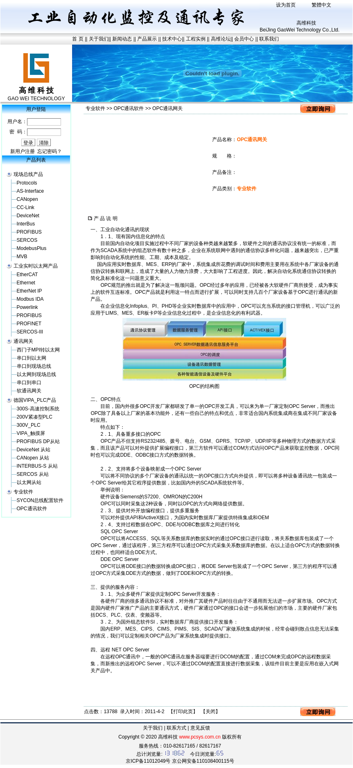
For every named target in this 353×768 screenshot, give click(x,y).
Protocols (27, 183)
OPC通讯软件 (32, 508)
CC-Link (25, 207)
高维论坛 (221, 39)
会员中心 (244, 39)
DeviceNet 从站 (34, 450)
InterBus (26, 224)
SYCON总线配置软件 (40, 500)
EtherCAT (27, 274)
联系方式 (176, 728)
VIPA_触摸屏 (31, 433)
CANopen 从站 (33, 458)
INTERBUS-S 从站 (37, 466)
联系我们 (269, 39)
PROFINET (29, 324)
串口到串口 (29, 382)
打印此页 (183, 711)
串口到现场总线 (34, 366)
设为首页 (286, 5)
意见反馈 (200, 728)
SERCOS (27, 240)
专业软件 (23, 492)
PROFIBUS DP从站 (38, 441)
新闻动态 (122, 39)
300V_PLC (29, 425)
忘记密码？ (49, 151)
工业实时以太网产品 (36, 266)
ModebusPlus (32, 248)
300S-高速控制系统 (38, 409)
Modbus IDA (30, 299)
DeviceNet (28, 215)
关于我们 (99, 39)
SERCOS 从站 (33, 474)
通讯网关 (23, 341)
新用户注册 (22, 151)
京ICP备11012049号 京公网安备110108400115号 (180, 761)
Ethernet (26, 283)
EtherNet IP (29, 291)
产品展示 (147, 39)
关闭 (210, 711)
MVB (22, 256)
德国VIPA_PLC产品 (35, 400)
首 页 (77, 39)
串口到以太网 (31, 358)
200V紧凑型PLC (34, 417)
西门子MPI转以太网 (38, 350)
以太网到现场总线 (36, 374)
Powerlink (27, 307)
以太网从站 (29, 482)
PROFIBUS (29, 232)
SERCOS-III (30, 332)
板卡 (149, 313)
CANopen (27, 199)
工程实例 (196, 39)
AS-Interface (30, 191)
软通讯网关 (29, 391)
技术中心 (172, 39)
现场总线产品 (28, 174)
